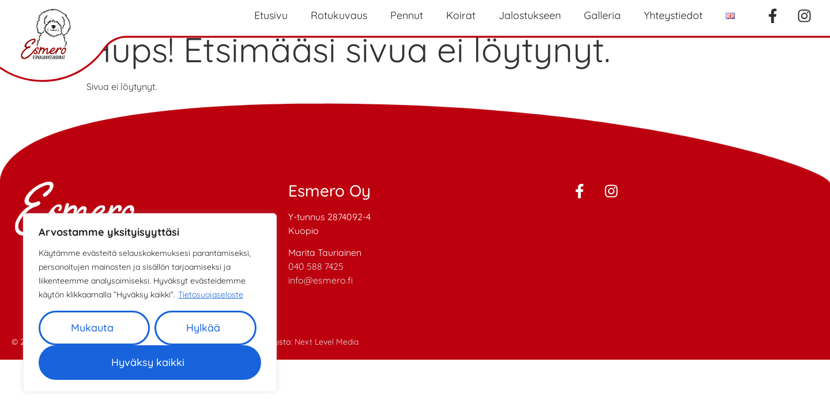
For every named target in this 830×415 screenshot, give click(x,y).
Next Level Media (327, 342)
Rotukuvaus (339, 15)
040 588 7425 (316, 266)
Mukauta (92, 327)
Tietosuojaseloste (210, 294)
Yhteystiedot (673, 15)
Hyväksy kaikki (147, 362)
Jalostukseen (530, 15)
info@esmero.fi (320, 280)
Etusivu (271, 15)
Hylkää (203, 327)
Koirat (461, 15)
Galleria (602, 15)
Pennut (406, 15)
